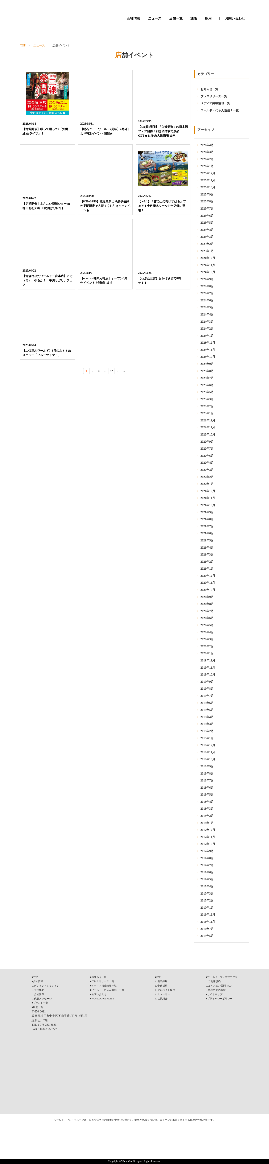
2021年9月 (207, 512)
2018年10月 (207, 759)
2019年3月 (207, 724)
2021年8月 (207, 519)
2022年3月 (207, 469)
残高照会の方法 (217, 989)
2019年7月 (207, 695)
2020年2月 (207, 646)
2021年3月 (207, 554)
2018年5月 (207, 794)
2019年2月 (207, 731)
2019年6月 (207, 703)
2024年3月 (207, 321)
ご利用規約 (214, 981)
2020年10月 (207, 589)
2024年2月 (207, 328)
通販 (193, 18)
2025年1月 (207, 251)
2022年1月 (207, 484)
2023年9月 (207, 364)
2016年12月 (207, 914)
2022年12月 (207, 420)
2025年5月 (207, 222)
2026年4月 (207, 145)
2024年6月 (207, 300)
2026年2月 (207, 159)
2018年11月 (207, 752)
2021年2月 (207, 561)
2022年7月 (207, 448)
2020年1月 (207, 653)
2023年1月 (207, 413)
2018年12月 (207, 745)
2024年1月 (207, 335)
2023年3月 (207, 399)
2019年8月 (207, 688)
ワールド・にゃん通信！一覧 (219, 110)
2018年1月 (207, 823)
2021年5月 (207, 540)
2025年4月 (207, 229)
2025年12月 (207, 173)
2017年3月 (207, 893)
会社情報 (133, 18)
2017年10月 (207, 844)
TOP (23, 45)
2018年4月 (207, 801)
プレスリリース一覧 (213, 96)
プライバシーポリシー (219, 998)
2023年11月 (207, 349)
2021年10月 (207, 505)
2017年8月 (207, 858)
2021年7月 (207, 526)
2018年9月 (207, 766)
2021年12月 (207, 491)
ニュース (154, 18)
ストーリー (163, 994)
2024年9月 (207, 279)
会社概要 (39, 989)
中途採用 (162, 985)
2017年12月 (207, 829)
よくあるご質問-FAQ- (220, 985)
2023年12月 (207, 342)
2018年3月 (207, 808)
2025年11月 (207, 180)
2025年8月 (207, 201)
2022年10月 (207, 434)
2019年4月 (207, 717)
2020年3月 (207, 639)
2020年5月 (207, 625)
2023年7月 (207, 378)
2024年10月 (207, 272)
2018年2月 (207, 815)
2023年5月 (207, 392)
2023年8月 (207, 371)
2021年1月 (207, 568)
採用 (208, 18)
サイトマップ (214, 994)
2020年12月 (207, 575)
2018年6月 (207, 787)
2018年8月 (207, 773)
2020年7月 (207, 611)
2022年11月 (207, 427)
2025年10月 (207, 187)
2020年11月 (207, 582)
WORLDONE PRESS (102, 998)
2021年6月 (207, 533)
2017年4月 (207, 886)
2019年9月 (207, 681)
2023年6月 (207, 385)
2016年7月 (207, 928)
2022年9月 (207, 441)
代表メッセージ (43, 998)
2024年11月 (207, 265)
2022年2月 (207, 477)
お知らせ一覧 (209, 89)
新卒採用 (162, 981)
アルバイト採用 (166, 989)
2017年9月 (207, 851)
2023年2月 (207, 406)
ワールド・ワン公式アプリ (222, 977)
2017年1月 (207, 907)
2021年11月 (207, 498)
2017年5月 (207, 879)
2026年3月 (207, 152)
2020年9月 (207, 597)
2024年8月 (207, 286)
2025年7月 (207, 208)
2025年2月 (207, 243)
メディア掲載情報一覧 (215, 103)
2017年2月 (207, 900)
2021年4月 (207, 547)
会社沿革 (39, 994)
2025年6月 (207, 215)
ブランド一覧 (40, 1002)
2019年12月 (207, 660)
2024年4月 (207, 314)
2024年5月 (207, 307)
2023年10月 (207, 356)
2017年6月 (207, 872)
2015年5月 (207, 935)
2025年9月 (207, 194)
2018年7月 (207, 780)
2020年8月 (207, 604)
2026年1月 (207, 166)
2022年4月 (207, 462)
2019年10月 (207, 674)
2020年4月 (207, 632)
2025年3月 (207, 236)
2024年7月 (207, 293)
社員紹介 (162, 998)
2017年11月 (207, 837)
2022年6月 (207, 455)
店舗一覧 (176, 18)
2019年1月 (207, 738)
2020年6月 (207, 618)
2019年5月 (207, 709)
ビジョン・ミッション (46, 985)
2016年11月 (207, 921)
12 (111, 370)
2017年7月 (207, 865)
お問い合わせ (235, 18)
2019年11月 (207, 667)
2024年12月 (207, 258)
